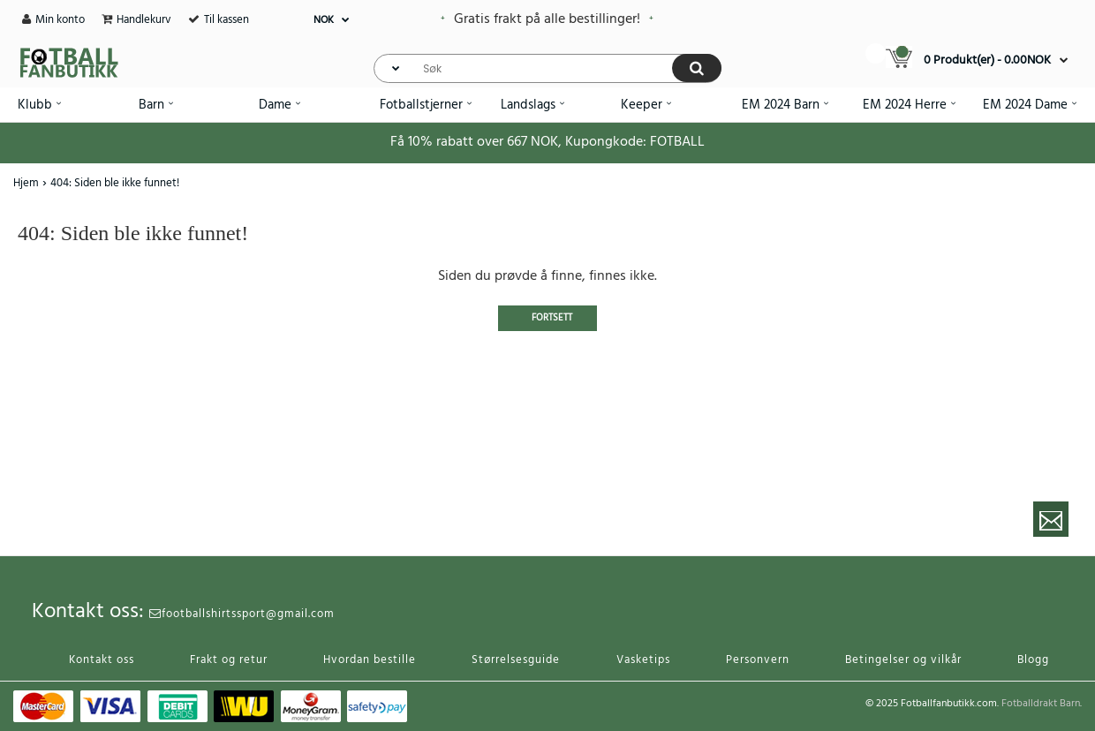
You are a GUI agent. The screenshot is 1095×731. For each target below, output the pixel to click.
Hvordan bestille (369, 660)
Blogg (1033, 660)
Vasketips (643, 660)
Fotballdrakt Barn (1040, 704)
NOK (323, 20)
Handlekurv (144, 19)
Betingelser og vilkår (903, 660)
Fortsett (552, 318)
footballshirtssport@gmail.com (242, 614)
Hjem (26, 183)
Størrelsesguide (516, 660)
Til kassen (226, 19)
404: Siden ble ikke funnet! (114, 183)
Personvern (757, 660)
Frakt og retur (229, 660)
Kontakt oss (101, 660)
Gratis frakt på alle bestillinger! (547, 19)
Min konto (60, 19)
